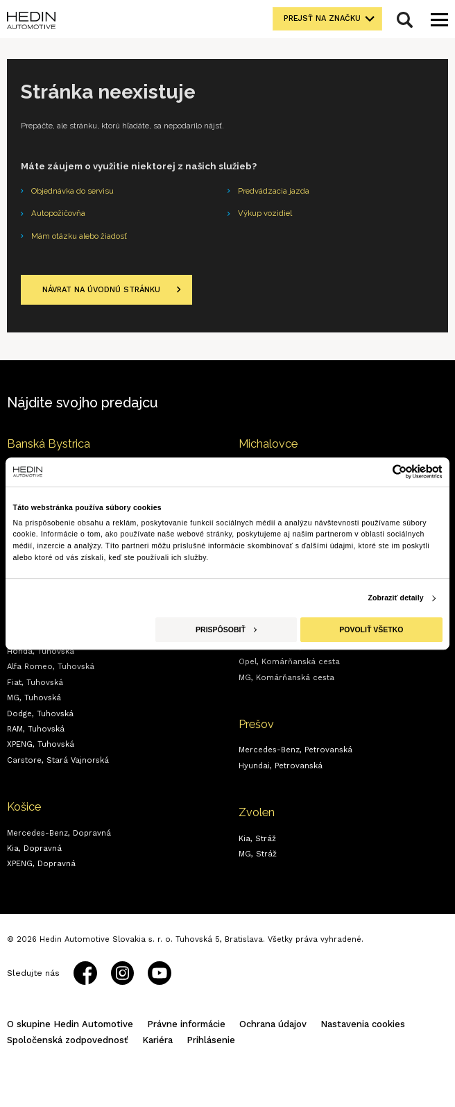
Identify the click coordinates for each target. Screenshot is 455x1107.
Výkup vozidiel (265, 213)
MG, (34, 697)
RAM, (36, 729)
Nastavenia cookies (362, 1024)
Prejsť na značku (322, 18)
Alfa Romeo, (50, 666)
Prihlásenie (211, 1040)
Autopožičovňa (58, 213)
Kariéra (157, 1040)
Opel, (289, 661)
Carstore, (58, 760)
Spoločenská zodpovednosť (67, 1040)
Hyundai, (281, 765)
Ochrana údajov (273, 1024)
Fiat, (35, 682)
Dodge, (40, 713)
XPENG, (40, 744)
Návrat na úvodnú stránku (101, 289)
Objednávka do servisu (72, 191)
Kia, (34, 848)
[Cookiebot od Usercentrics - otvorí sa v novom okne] (382, 471)
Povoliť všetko (371, 629)
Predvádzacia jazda (273, 191)
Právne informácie (186, 1024)
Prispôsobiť (226, 629)
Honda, (40, 651)
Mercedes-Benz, (59, 833)
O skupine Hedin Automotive (70, 1024)
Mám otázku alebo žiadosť (79, 236)
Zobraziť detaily (395, 598)
